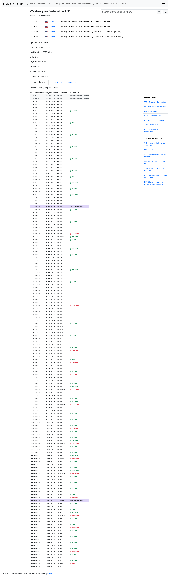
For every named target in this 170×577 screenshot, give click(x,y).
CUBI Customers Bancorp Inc (155, 106)
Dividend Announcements (78, 3)
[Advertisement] (14, 53)
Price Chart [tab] (72, 82)
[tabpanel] (85, 327)
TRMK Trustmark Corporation (155, 102)
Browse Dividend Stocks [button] (104, 3)
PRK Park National (151, 111)
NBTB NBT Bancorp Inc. (153, 116)
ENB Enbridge (149, 150)
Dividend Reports (55, 3)
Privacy (50, 573)
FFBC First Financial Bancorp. (154, 120)
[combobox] (132, 11)
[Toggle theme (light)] (163, 3)
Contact (123, 3)
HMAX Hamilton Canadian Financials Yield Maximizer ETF (155, 183)
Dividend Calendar (36, 3)
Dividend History (13, 3)
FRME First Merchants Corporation (152, 130)
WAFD (53, 21)
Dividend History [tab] (39, 82)
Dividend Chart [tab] (57, 82)
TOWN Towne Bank (151, 125)
